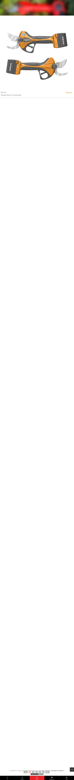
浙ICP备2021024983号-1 (57, 770)
